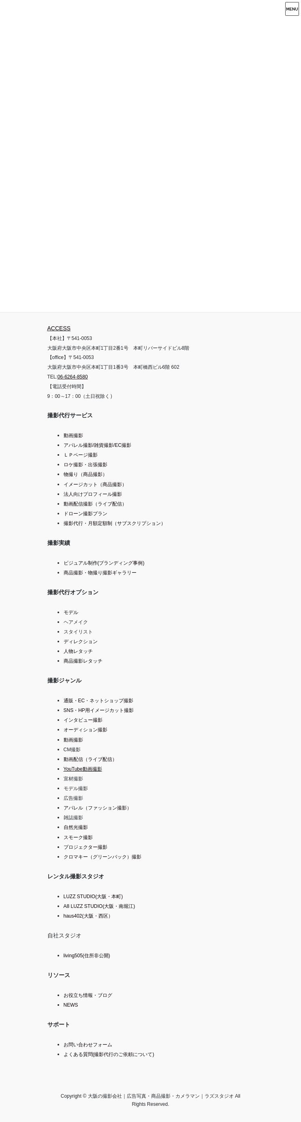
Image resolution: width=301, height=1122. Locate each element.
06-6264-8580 (73, 377)
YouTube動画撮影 (83, 769)
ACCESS (59, 328)
